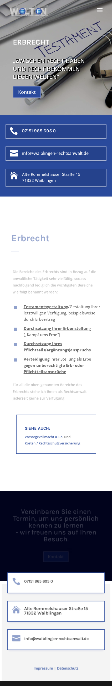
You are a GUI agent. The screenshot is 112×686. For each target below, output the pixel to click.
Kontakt (27, 92)
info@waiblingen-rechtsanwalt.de (55, 153)
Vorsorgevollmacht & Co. (45, 438)
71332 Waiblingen (39, 180)
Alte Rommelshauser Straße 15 (51, 174)
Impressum (43, 668)
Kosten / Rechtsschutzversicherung (53, 444)
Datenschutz (67, 668)
